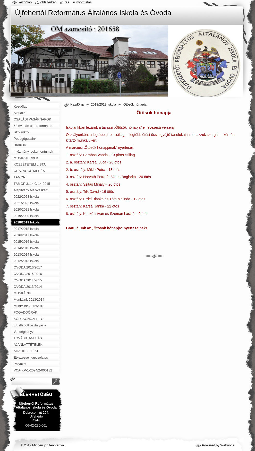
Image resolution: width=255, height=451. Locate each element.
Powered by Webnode (218, 445)
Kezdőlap (77, 104)
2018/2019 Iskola (103, 104)
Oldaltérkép (48, 2)
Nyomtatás (84, 2)
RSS (67, 2)
